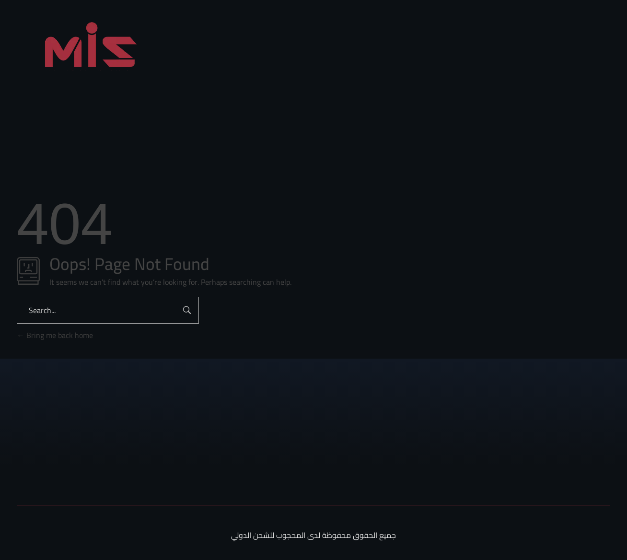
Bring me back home (55, 335)
